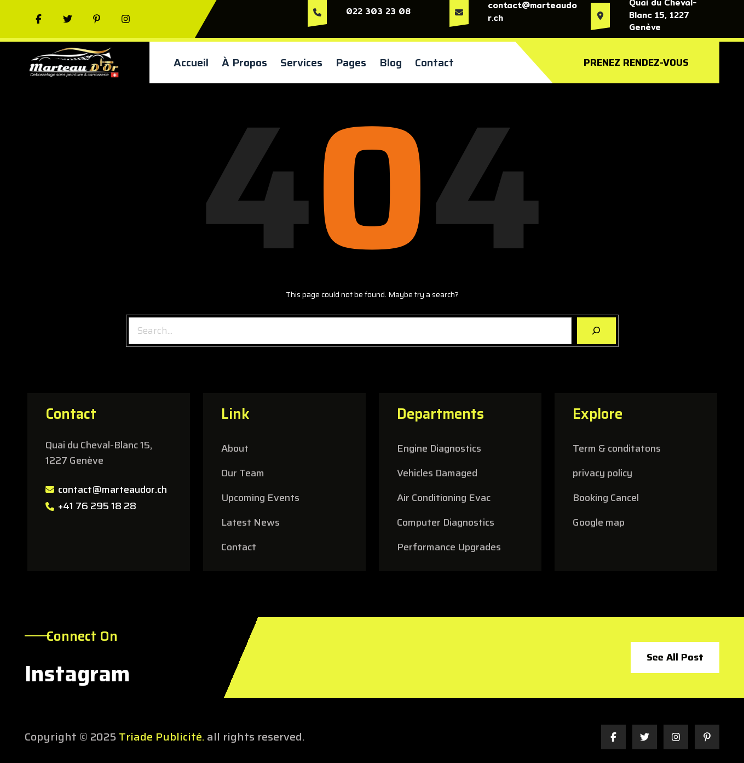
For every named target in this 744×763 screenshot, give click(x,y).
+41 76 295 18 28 (97, 506)
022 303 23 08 (378, 11)
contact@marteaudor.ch (112, 489)
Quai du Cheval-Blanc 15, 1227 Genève (98, 452)
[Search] (596, 330)
